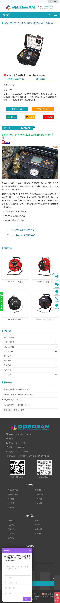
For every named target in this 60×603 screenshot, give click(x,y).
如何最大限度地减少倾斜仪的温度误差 (18, 394)
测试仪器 (7, 374)
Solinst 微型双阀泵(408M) (24, 230)
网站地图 (44, 597)
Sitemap (53, 597)
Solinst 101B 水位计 (15, 319)
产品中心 (22, 23)
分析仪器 (7, 361)
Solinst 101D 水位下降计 (45, 282)
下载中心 (11, 529)
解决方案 (38, 529)
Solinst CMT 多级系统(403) (24, 235)
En (55, 1)
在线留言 (11, 534)
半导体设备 (8, 351)
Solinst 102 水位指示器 (45, 319)
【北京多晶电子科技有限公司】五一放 (18, 405)
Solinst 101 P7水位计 (15, 282)
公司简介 (38, 520)
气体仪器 (7, 365)
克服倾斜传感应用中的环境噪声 (16, 389)
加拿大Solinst (46, 23)
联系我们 (11, 538)
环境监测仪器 (33, 23)
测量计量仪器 (9, 342)
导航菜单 (6, 15)
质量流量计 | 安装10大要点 (14, 410)
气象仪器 (7, 370)
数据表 (6, 143)
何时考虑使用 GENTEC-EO (14, 400)
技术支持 (38, 534)
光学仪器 (7, 356)
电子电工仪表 (9, 347)
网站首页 (11, 520)
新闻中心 (38, 525)
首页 (14, 23)
